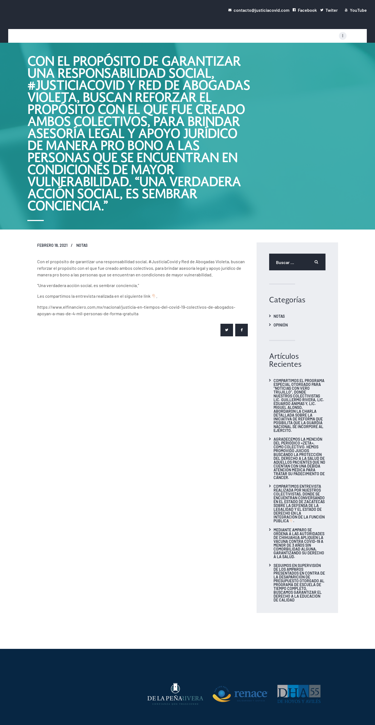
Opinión (281, 324)
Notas (82, 245)
